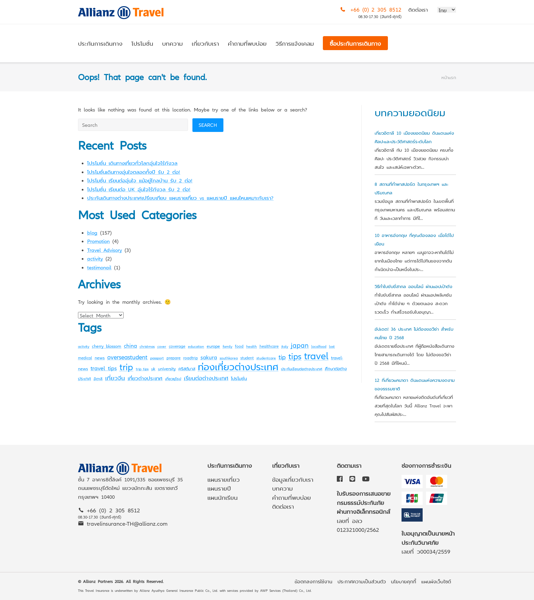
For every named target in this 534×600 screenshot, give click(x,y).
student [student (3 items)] (247, 358)
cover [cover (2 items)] (161, 346)
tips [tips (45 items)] (294, 355)
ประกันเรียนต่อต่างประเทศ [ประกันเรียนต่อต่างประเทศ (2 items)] (301, 369)
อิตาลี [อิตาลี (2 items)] (98, 378)
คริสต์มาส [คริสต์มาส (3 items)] (186, 368)
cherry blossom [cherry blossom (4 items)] (106, 346)
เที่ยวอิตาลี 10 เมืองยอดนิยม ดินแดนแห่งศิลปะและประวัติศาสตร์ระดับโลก (414, 137)
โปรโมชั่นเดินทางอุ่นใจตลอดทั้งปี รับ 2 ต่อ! (133, 171)
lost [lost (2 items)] (332, 346)
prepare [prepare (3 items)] (173, 358)
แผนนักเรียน (222, 497)
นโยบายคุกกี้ (403, 581)
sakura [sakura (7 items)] (209, 357)
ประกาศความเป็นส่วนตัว (361, 581)
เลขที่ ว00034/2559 (426, 551)
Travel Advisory (104, 249)
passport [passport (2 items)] (157, 358)
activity (95, 258)
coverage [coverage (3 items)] (177, 346)
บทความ (172, 43)
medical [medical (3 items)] (85, 358)
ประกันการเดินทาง (100, 43)
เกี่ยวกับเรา (205, 43)
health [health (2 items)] (251, 346)
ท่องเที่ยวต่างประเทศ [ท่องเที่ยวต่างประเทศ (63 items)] (238, 366)
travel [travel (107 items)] (316, 355)
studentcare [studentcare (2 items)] (266, 358)
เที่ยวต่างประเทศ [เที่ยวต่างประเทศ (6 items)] (145, 377)
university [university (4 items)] (167, 368)
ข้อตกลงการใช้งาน (313, 581)
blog (92, 232)
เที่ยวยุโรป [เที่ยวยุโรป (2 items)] (173, 378)
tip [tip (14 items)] (282, 356)
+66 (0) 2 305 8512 (376, 9)
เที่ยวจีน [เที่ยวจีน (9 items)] (115, 377)
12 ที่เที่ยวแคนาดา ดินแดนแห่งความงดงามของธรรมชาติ (415, 384)
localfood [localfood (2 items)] (318, 346)
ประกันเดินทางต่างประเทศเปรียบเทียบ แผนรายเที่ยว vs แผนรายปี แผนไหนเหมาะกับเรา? (180, 197)
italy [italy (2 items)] (284, 346)
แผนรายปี (219, 488)
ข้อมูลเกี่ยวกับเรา (292, 479)
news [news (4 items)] (100, 357)
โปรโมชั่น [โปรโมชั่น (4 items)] (239, 378)
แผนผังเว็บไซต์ (436, 581)
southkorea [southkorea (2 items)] (229, 358)
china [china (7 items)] (130, 345)
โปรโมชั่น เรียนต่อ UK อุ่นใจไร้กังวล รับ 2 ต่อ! (138, 189)
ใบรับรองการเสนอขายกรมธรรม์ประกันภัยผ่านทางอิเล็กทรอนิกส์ (364, 502)
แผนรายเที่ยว (223, 479)
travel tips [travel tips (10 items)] (104, 368)
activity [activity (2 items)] (83, 346)
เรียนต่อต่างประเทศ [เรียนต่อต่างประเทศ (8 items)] (206, 377)
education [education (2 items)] (196, 346)
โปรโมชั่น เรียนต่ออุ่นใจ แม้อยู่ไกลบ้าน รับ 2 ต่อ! (139, 180)
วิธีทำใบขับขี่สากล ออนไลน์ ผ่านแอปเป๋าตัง (413, 286)
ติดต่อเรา (418, 9)
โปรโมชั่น (142, 43)
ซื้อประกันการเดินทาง (355, 43)
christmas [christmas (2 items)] (147, 346)
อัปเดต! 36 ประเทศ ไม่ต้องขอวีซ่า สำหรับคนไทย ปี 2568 (414, 333)
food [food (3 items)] (239, 346)
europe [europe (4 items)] (213, 346)
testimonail (99, 267)
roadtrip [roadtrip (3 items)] (190, 358)
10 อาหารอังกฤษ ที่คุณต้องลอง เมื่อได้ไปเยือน (414, 239)
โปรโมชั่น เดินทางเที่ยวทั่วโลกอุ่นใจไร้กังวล (132, 162)
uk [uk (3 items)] (153, 368)
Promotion (98, 240)
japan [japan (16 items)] (300, 345)
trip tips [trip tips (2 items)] (142, 369)
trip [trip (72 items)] (126, 366)
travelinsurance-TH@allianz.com (127, 523)
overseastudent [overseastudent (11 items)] (127, 357)
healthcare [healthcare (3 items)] (269, 346)
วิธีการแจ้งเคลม (295, 43)
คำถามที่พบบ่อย (247, 43)
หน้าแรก (448, 77)
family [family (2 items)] (227, 346)
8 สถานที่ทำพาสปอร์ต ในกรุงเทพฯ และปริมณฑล (411, 188)
